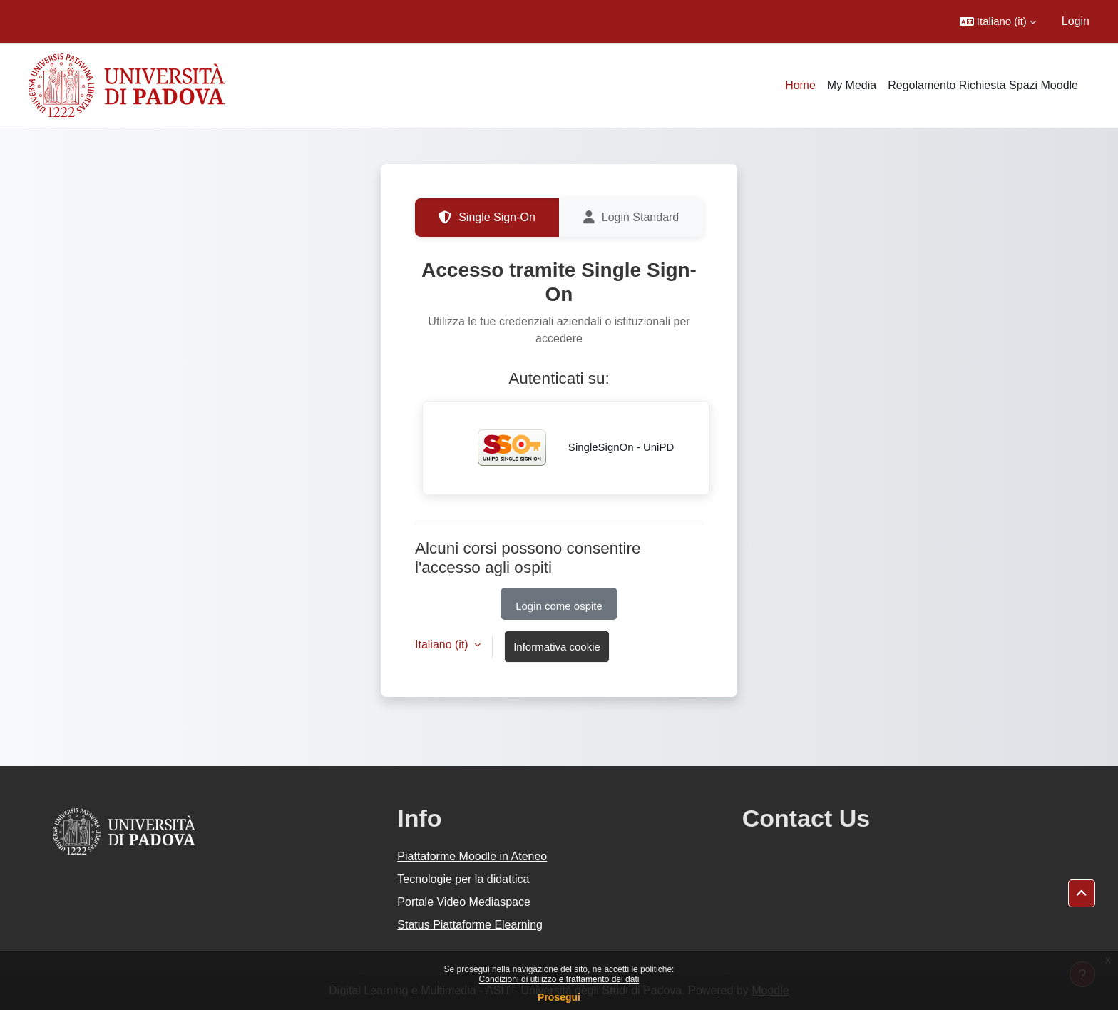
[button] (998, 21)
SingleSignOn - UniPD (566, 448)
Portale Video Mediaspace (463, 902)
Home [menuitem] (800, 85)
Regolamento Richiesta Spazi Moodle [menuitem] (983, 85)
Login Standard (631, 217)
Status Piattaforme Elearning (470, 925)
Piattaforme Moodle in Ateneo (472, 856)
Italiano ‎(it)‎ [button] (443, 644)
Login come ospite (559, 606)
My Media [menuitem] (851, 85)
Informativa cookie (556, 647)
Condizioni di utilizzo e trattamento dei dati (559, 979)
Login (1075, 21)
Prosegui (559, 997)
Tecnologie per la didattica (463, 879)
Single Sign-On (487, 217)
